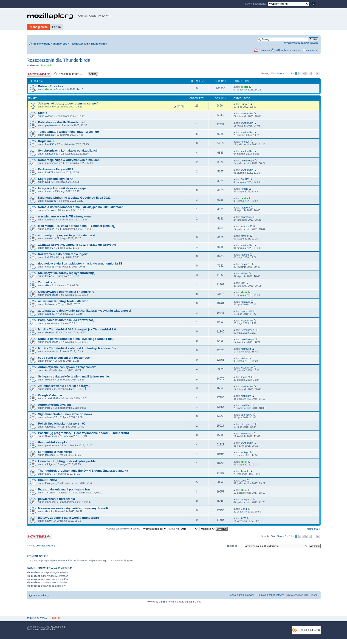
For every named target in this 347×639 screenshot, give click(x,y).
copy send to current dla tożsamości (64, 357)
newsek (49, 238)
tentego (49, 454)
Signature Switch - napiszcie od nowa (65, 414)
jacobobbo (51, 323)
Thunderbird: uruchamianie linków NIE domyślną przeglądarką (83, 470)
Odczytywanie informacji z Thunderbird (66, 291)
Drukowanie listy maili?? (56, 169)
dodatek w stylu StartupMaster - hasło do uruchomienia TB (80, 263)
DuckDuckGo (47, 480)
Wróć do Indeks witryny (42, 545)
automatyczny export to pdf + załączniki (66, 235)
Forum (56, 27)
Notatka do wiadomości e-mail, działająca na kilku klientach (81, 207)
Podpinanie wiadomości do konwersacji (66, 320)
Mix (243, 282)
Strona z (284, 73)
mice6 (48, 407)
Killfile (42, 113)
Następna (312, 528)
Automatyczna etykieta (54, 404)
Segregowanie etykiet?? (55, 178)
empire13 (50, 266)
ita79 (48, 520)
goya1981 (50, 200)
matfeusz (50, 351)
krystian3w (247, 113)
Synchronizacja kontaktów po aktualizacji (68, 150)
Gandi (48, 511)
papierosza (51, 125)
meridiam (246, 395)
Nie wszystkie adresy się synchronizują (66, 273)
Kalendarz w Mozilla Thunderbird (61, 122)
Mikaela (49, 379)
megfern (245, 207)
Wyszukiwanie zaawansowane (301, 42)
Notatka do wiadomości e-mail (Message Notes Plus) (76, 339)
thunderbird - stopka (53, 442)
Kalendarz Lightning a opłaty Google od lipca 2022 (74, 197)
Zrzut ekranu (47, 282)
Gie (47, 285)
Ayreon (49, 116)
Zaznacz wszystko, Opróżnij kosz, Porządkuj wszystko (77, 244)
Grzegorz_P (52, 426)
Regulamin (264, 50)
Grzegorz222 (52, 332)
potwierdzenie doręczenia (56, 499)
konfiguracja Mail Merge (55, 451)
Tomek (245, 471)
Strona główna (38, 27)
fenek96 (49, 144)
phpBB (162, 601)
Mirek (244, 292)
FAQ (277, 50)
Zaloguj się (312, 50)
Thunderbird (60, 43)
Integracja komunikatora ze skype (62, 188)
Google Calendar (50, 395)
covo (243, 480)
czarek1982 (51, 398)
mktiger (49, 464)
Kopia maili (46, 141)
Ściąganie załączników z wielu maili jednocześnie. (74, 376)
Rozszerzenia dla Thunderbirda (88, 43)
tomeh (48, 191)
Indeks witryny (41, 43)
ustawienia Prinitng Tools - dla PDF (63, 301)
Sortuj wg (183, 528)
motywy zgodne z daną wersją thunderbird (68, 517)
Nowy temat (39, 74)
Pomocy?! (46, 65)
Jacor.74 (245, 377)
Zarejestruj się (293, 50)
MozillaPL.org (58, 626)
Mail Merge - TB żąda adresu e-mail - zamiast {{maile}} (77, 226)
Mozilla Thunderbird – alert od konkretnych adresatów (77, 348)
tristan (48, 276)
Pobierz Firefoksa (50, 86)
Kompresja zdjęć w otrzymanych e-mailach (69, 160)
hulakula (50, 304)
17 (318, 73)
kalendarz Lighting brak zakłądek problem (68, 461)
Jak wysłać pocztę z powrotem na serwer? (68, 103)
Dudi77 (245, 104)
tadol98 (49, 257)
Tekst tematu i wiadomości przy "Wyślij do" (69, 131)
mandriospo (51, 163)
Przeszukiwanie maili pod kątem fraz (64, 489)
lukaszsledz (51, 153)
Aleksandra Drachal (45, 629)
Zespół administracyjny (241, 595)
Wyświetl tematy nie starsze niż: (136, 528)
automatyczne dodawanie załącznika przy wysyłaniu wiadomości (84, 310)
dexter (49, 89)
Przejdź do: (232, 545)
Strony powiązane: (256, 3)
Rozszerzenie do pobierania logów (62, 254)
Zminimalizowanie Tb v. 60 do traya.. (64, 386)
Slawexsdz (51, 436)
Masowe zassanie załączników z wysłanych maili (73, 508)
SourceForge (306, 630)
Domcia (49, 134)
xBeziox (49, 210)
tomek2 (49, 247)
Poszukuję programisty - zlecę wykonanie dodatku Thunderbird (83, 433)
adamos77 (51, 219)
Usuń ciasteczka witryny (270, 595)
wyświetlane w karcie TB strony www (64, 216)
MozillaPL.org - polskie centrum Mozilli (70, 16)
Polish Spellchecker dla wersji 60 (62, 423)
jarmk (48, 389)
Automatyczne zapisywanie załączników (67, 367)
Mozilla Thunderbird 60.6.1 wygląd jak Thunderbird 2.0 (77, 329)
